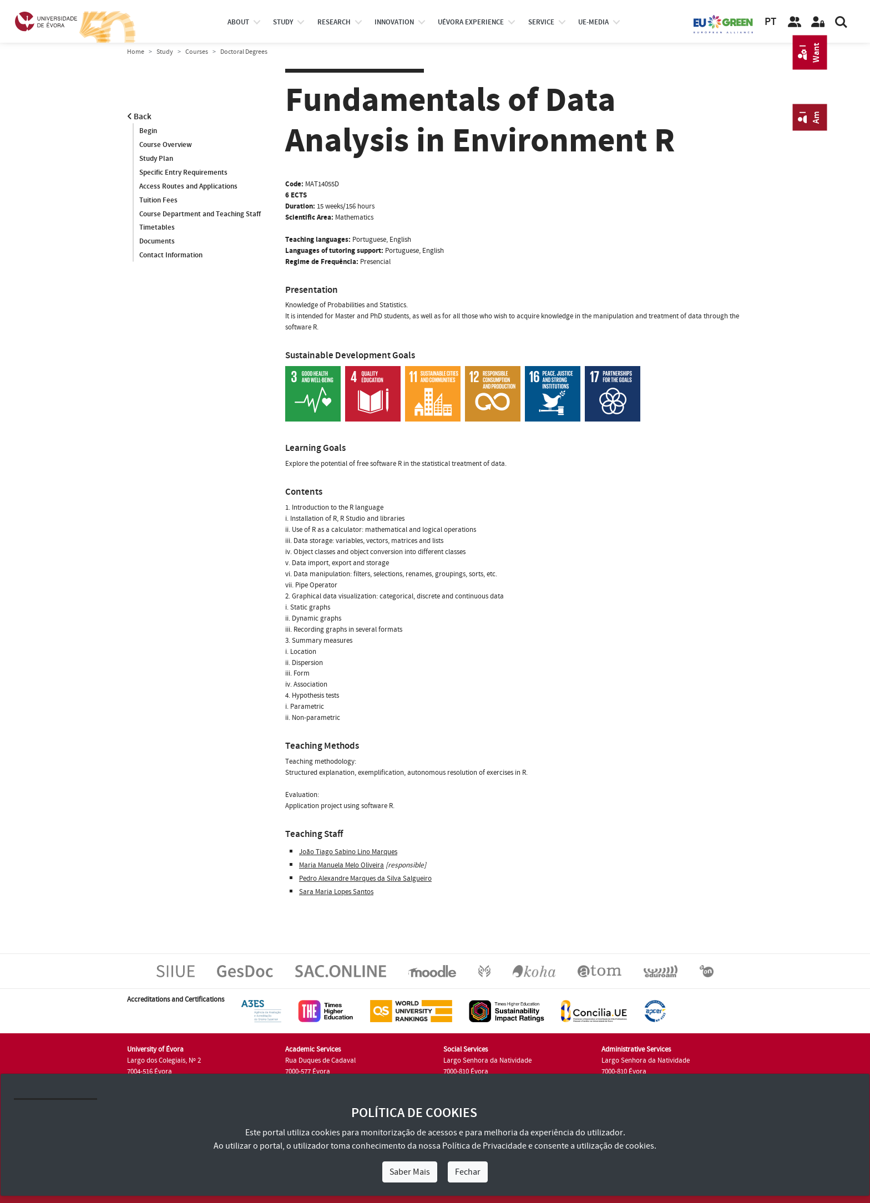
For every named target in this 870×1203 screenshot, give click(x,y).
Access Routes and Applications (188, 186)
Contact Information (171, 256)
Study (164, 52)
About (238, 22)
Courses (196, 52)
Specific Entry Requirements (183, 172)
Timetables (157, 228)
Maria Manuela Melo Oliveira (341, 865)
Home (135, 52)
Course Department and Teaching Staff (200, 214)
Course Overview (165, 145)
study (283, 22)
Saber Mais (410, 1171)
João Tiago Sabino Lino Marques (348, 852)
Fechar (467, 1171)
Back (139, 116)
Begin (148, 131)
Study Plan (156, 159)
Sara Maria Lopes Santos (336, 892)
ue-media (593, 22)
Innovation (394, 22)
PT (770, 22)
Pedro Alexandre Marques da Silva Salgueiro (365, 879)
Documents (157, 242)
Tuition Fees (158, 200)
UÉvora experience (471, 22)
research (334, 22)
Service (541, 22)
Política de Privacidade (484, 1145)
